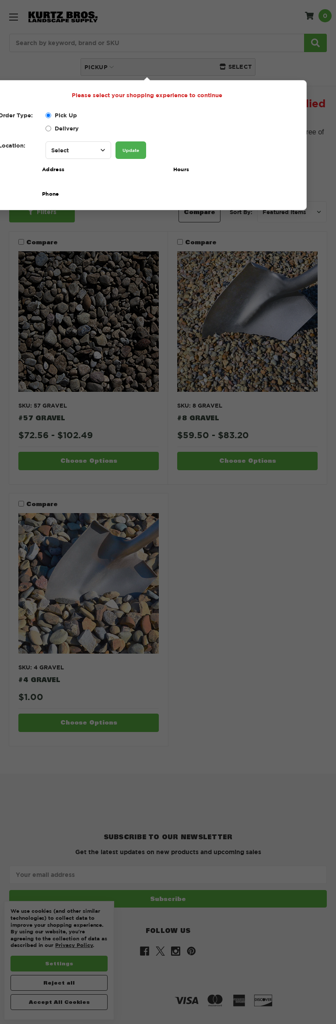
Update (130, 150)
